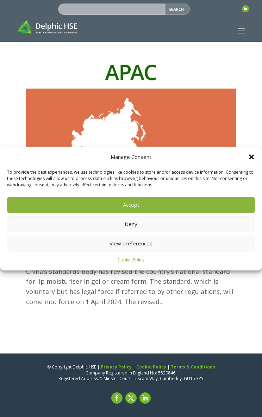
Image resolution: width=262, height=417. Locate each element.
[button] (251, 157)
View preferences (131, 243)
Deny (131, 224)
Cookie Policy (131, 260)
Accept (131, 204)
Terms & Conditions (193, 367)
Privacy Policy (116, 367)
